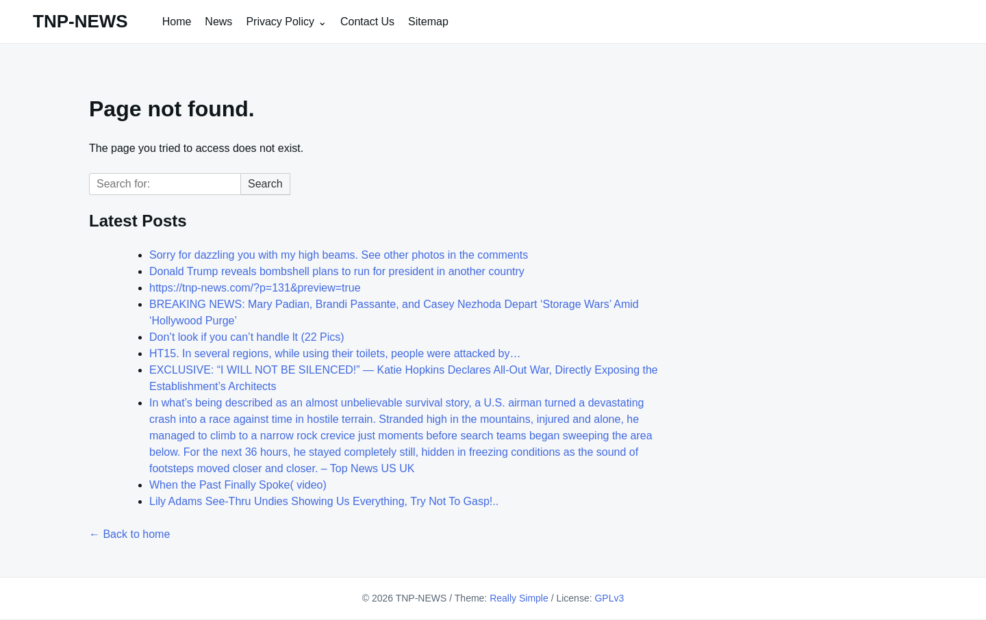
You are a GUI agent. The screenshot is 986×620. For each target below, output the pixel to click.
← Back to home (129, 534)
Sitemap (428, 21)
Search (265, 184)
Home (177, 21)
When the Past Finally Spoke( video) (238, 485)
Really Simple (519, 598)
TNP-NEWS (80, 21)
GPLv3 (609, 598)
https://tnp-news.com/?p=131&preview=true (255, 288)
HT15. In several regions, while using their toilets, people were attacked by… (335, 353)
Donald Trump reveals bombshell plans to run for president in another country (336, 271)
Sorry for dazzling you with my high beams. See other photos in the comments (338, 255)
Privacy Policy (280, 21)
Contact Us (367, 21)
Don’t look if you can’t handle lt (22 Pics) (246, 337)
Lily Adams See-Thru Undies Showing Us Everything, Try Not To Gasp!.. (323, 501)
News (218, 21)
